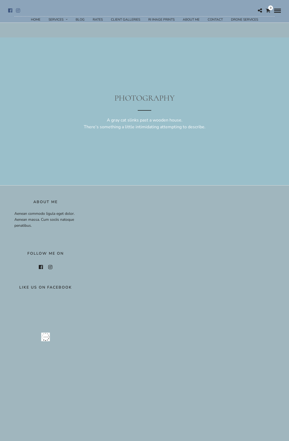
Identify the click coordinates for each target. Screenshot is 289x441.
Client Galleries (125, 19)
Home (35, 19)
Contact (215, 19)
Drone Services (244, 19)
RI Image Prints (161, 19)
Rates (98, 19)
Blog (80, 19)
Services (56, 19)
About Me (191, 19)
